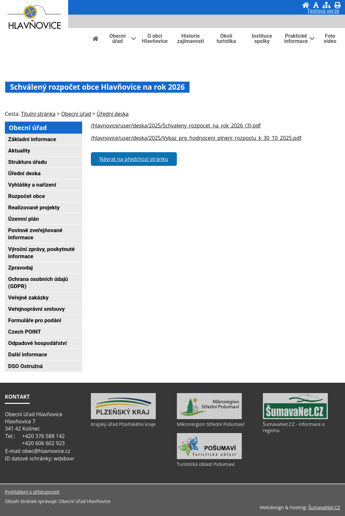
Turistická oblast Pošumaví (206, 464)
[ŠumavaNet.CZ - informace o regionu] (295, 417)
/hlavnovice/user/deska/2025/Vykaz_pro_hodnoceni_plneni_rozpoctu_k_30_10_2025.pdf (196, 137)
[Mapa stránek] (326, 5)
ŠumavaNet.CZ (324, 507)
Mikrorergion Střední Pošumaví (210, 424)
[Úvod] (305, 5)
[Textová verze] (323, 11)
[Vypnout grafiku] (316, 5)
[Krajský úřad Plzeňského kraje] (123, 417)
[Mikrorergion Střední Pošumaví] (209, 417)
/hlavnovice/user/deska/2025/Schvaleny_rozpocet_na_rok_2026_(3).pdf (176, 125)
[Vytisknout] (337, 5)
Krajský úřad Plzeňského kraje (123, 424)
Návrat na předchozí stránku (133, 159)
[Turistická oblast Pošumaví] (209, 457)
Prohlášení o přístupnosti (32, 492)
